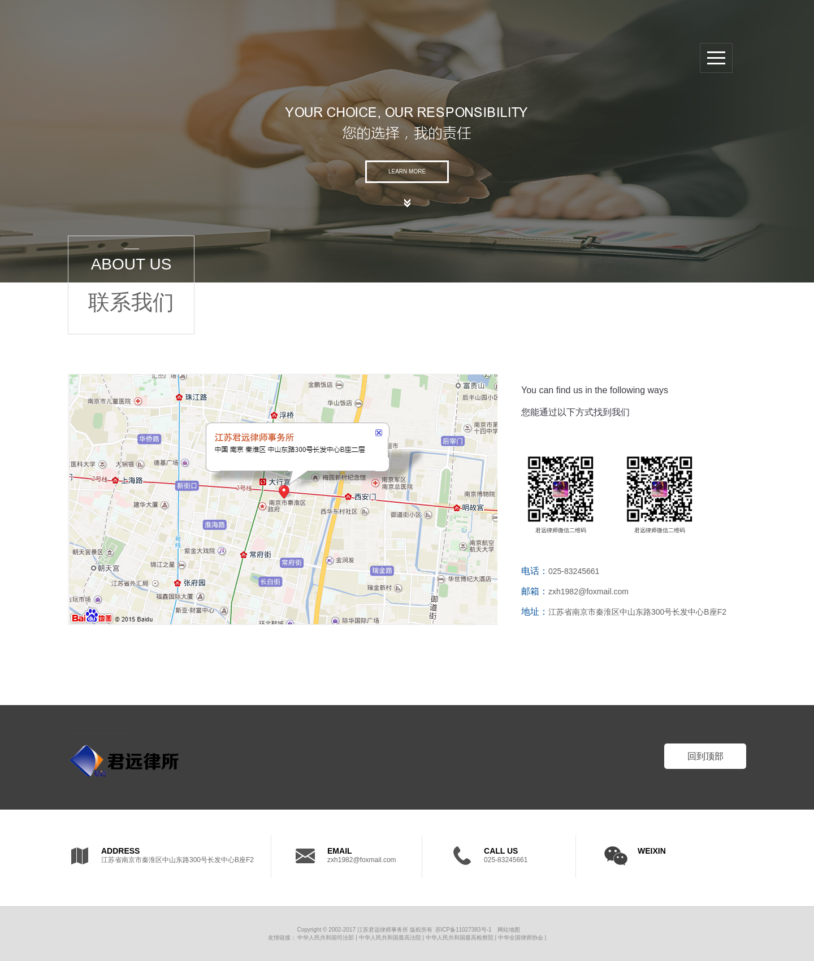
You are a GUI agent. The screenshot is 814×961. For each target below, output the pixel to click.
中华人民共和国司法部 (325, 937)
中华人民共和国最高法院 (390, 937)
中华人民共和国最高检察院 (459, 937)
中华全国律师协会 (520, 937)
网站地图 (508, 930)
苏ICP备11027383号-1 (463, 930)
